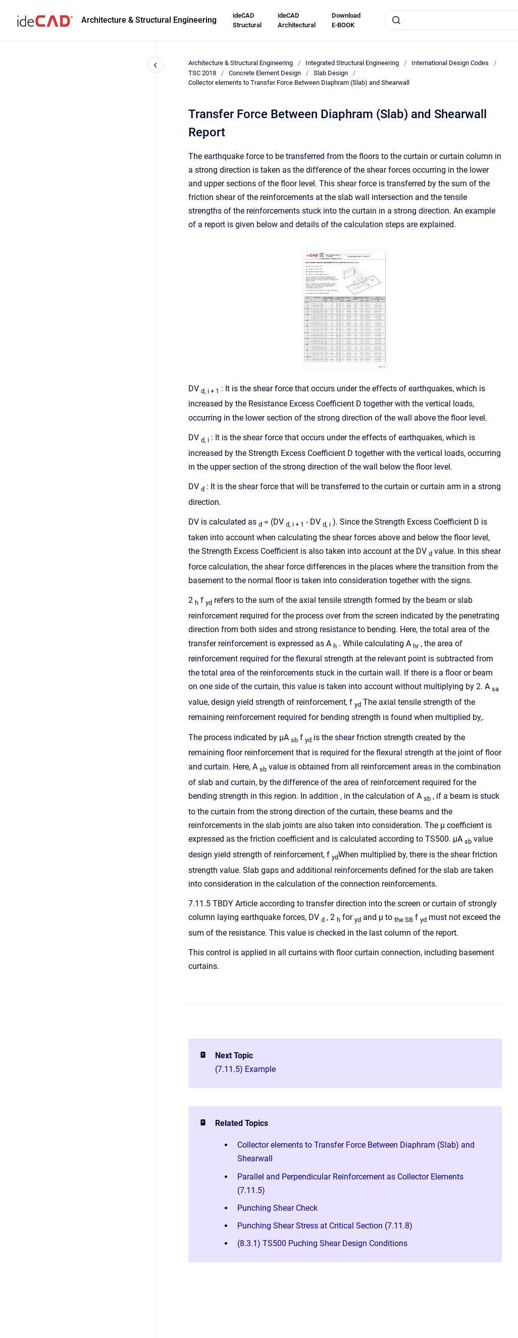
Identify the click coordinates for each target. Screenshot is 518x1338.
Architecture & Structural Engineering (149, 20)
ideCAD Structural (247, 20)
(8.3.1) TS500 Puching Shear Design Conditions (322, 1243)
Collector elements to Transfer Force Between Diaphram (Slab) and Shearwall (298, 82)
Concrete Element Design (265, 73)
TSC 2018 (202, 73)
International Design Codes (450, 63)
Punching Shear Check (277, 1208)
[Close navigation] (155, 65)
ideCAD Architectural (297, 20)
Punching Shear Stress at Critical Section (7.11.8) (324, 1225)
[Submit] (396, 20)
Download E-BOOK (346, 20)
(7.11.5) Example (245, 1069)
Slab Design (331, 73)
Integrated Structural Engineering (352, 63)
